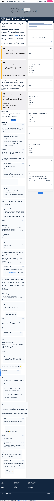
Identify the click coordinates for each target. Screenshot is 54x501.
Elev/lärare (40, 1)
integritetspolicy (25, 500)
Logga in (45, 1)
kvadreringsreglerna (13, 272)
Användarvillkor (3, 486)
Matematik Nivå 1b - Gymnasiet (32, 482)
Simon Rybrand (5, 20)
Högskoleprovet (30, 488)
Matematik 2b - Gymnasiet (31, 483)
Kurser (7, 1)
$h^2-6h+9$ (32, 70)
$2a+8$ (31, 102)
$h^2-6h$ (31, 72)
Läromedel (11, 1)
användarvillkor (19, 500)
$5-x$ (31, 115)
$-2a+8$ (31, 100)
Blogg (15, 1)
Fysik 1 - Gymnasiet (30, 487)
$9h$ (31, 146)
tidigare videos (15, 35)
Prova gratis (50, 1)
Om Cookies (2, 488)
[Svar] (39, 42)
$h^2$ (31, 68)
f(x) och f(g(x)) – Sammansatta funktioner (10, 80)
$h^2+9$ (31, 66)
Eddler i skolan (16, 483)
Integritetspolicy (3, 487)
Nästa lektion (13, 119)
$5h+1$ (31, 152)
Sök (37, 1)
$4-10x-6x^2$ (32, 121)
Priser (15, 488)
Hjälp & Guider (19, 1)
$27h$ (31, 148)
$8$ (30, 98)
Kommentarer (4, 122)
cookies (35, 500)
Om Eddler (2, 482)
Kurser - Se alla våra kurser (17, 482)
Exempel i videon (4, 111)
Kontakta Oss (2, 483)
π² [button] (51, 41)
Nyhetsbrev (15, 487)
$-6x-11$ (31, 117)
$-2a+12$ (31, 104)
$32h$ (31, 150)
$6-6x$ (31, 119)
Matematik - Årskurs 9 (30, 486)
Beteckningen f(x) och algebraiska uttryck (10, 29)
